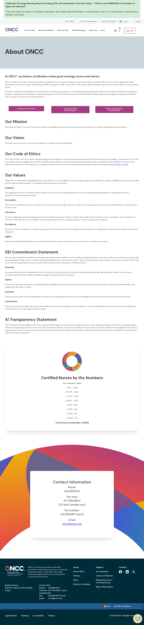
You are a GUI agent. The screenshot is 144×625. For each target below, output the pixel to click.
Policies (76, 576)
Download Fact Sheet (26, 108)
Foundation (124, 606)
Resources (93, 30)
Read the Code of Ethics (118, 164)
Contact (138, 21)
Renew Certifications (46, 30)
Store (103, 30)
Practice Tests (63, 30)
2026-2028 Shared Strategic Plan (114, 109)
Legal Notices (11, 615)
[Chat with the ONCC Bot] (137, 618)
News (75, 580)
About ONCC (69, 21)
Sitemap (25, 615)
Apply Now (130, 31)
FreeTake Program (79, 30)
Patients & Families (81, 584)
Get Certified (30, 30)
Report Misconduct (104, 587)
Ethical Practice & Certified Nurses (104, 581)
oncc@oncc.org (72, 524)
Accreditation (102, 571)
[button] (119, 29)
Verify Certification (109, 21)
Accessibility (38, 615)
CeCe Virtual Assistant (88, 21)
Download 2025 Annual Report (70, 110)
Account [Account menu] (124, 22)
